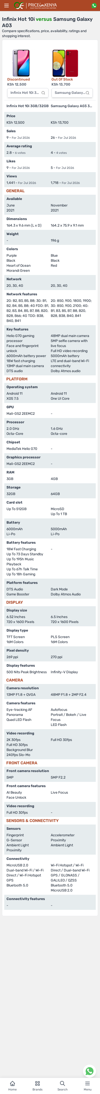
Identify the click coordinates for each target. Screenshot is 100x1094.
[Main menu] (6, 5)
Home (12, 1085)
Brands (37, 1085)
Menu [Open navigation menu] (88, 1085)
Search (63, 1085)
